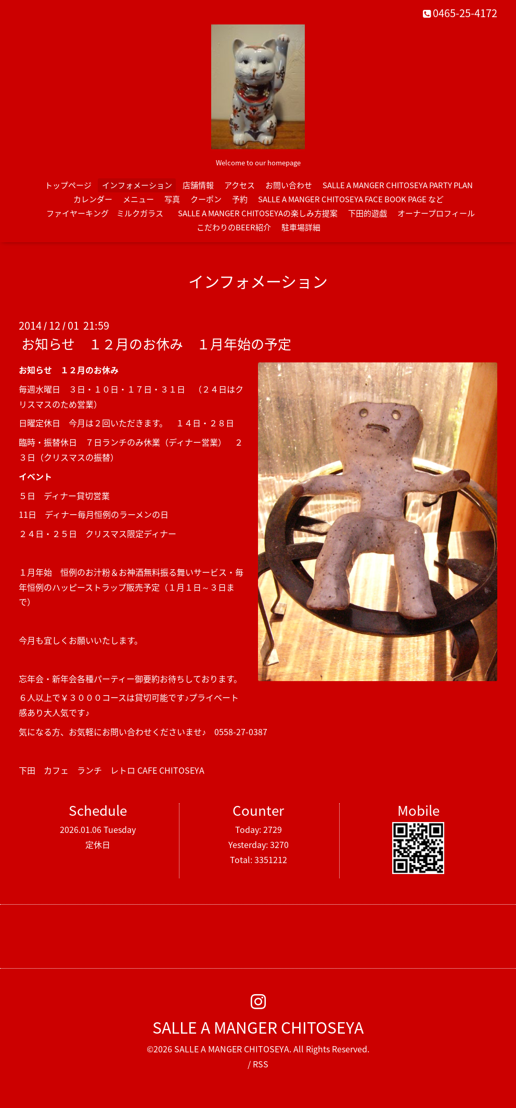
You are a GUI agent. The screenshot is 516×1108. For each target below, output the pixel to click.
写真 (172, 199)
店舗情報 (198, 185)
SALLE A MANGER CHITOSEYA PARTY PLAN (397, 185)
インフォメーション (137, 185)
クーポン (206, 199)
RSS (260, 1064)
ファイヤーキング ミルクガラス (108, 213)
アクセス (239, 185)
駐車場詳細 (300, 227)
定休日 (97, 844)
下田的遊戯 (367, 213)
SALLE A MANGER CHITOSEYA (258, 1027)
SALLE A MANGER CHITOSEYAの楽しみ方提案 (258, 213)
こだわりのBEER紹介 (234, 227)
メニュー (138, 199)
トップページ (68, 185)
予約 (240, 199)
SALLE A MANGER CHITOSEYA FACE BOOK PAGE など (351, 199)
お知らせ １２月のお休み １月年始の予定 (156, 344)
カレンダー (92, 199)
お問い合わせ (288, 185)
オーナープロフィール (436, 213)
